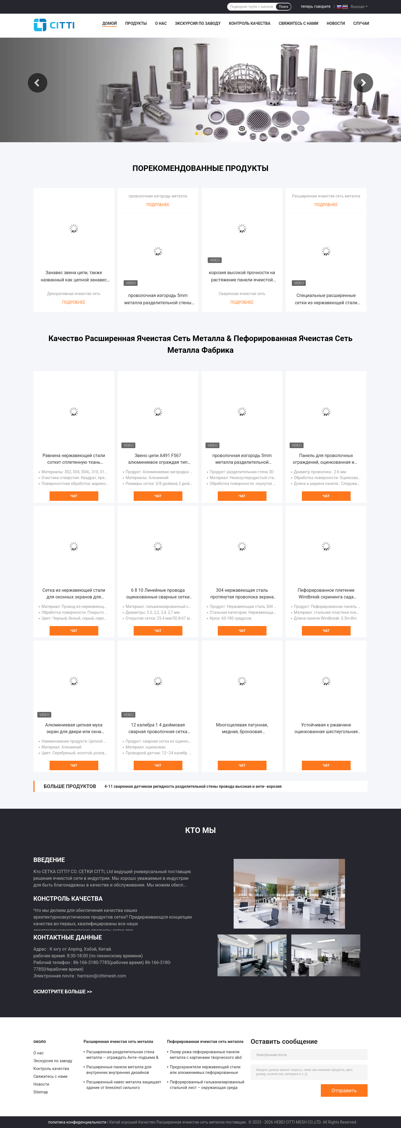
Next (363, 83)
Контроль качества (249, 23)
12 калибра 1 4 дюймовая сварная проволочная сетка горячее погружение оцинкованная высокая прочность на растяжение (158, 728)
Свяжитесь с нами (298, 23)
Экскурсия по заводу (198, 23)
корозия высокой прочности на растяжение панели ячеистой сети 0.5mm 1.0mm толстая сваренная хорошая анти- (242, 277)
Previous (37, 83)
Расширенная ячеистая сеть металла (326, 196)
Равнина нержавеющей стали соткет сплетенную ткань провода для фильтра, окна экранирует (74, 459)
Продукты (136, 23)
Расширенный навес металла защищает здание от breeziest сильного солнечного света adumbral (123, 1085)
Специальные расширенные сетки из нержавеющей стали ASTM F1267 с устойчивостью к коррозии (326, 299)
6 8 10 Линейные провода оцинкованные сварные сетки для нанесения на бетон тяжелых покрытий (158, 594)
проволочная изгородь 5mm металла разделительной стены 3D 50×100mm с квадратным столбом (158, 299)
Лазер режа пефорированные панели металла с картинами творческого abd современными (205, 1055)
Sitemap (40, 1092)
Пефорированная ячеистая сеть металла (205, 1041)
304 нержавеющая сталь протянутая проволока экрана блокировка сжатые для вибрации (242, 594)
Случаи (361, 23)
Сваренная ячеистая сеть (242, 293)
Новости (336, 23)
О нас (161, 23)
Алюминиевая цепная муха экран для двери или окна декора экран (73, 728)
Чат (73, 496)
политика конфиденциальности (77, 1122)
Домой (109, 23)
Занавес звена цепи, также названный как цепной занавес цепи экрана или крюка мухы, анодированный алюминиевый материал (74, 277)
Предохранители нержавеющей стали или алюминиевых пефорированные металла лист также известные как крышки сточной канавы (205, 1070)
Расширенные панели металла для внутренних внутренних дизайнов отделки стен (118, 1070)
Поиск (283, 7)
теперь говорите (316, 6)
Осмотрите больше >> (62, 991)
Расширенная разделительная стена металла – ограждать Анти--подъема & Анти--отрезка (122, 1055)
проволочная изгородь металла (158, 196)
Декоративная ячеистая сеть (74, 293)
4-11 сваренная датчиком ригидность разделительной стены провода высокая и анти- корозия (193, 786)
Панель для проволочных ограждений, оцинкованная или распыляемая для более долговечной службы (326, 459)
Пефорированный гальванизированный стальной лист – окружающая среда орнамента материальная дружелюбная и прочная (207, 1085)
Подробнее (73, 302)
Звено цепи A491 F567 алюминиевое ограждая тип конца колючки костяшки (158, 459)
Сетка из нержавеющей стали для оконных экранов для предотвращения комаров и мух (73, 594)
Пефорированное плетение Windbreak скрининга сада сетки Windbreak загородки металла (326, 594)
